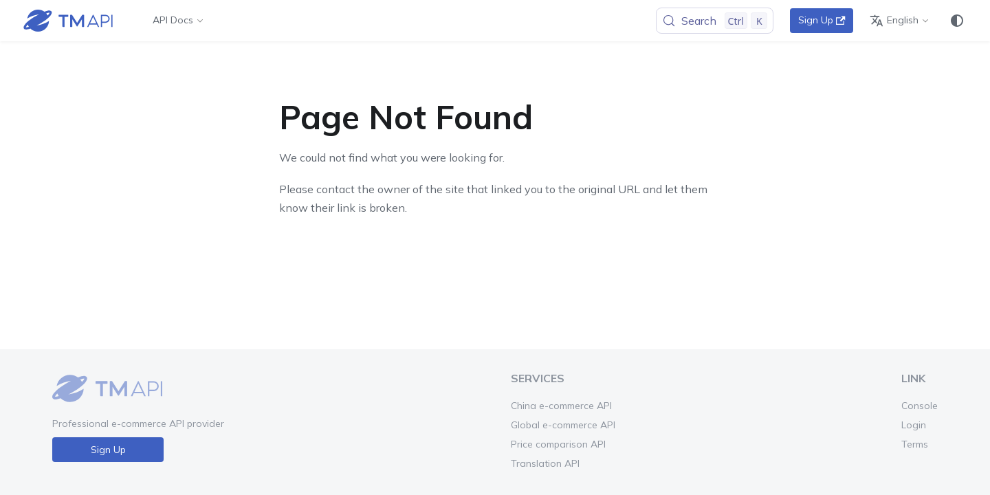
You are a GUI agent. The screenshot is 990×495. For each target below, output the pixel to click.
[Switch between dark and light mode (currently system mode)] (957, 21)
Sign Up (822, 20)
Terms (914, 444)
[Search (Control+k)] (715, 21)
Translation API (545, 463)
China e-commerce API (561, 405)
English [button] (894, 21)
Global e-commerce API (563, 425)
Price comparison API (558, 444)
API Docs (173, 20)
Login (913, 425)
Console (919, 405)
